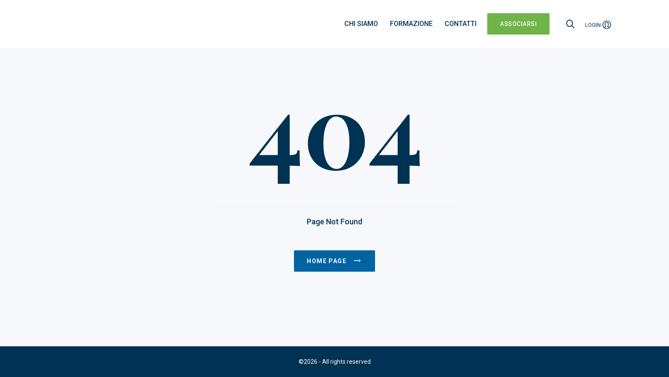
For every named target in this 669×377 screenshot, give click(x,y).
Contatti (461, 24)
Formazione (411, 24)
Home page (334, 261)
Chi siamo (361, 24)
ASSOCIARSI (518, 23)
